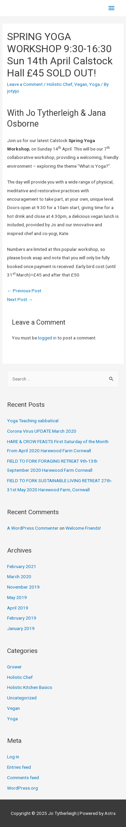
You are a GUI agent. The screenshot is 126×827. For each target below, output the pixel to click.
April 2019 (17, 607)
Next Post (20, 299)
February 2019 (21, 618)
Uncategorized (22, 697)
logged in (47, 337)
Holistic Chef (59, 84)
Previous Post (24, 290)
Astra (110, 813)
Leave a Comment (25, 84)
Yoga (94, 84)
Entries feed (19, 767)
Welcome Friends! (83, 528)
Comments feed (23, 777)
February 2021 (21, 566)
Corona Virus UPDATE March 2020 (41, 431)
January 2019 (21, 628)
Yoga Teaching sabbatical (32, 420)
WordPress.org (22, 788)
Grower (14, 666)
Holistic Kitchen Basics (29, 687)
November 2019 (23, 587)
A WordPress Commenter (32, 528)
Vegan (80, 84)
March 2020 (19, 576)
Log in (13, 756)
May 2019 (17, 597)
